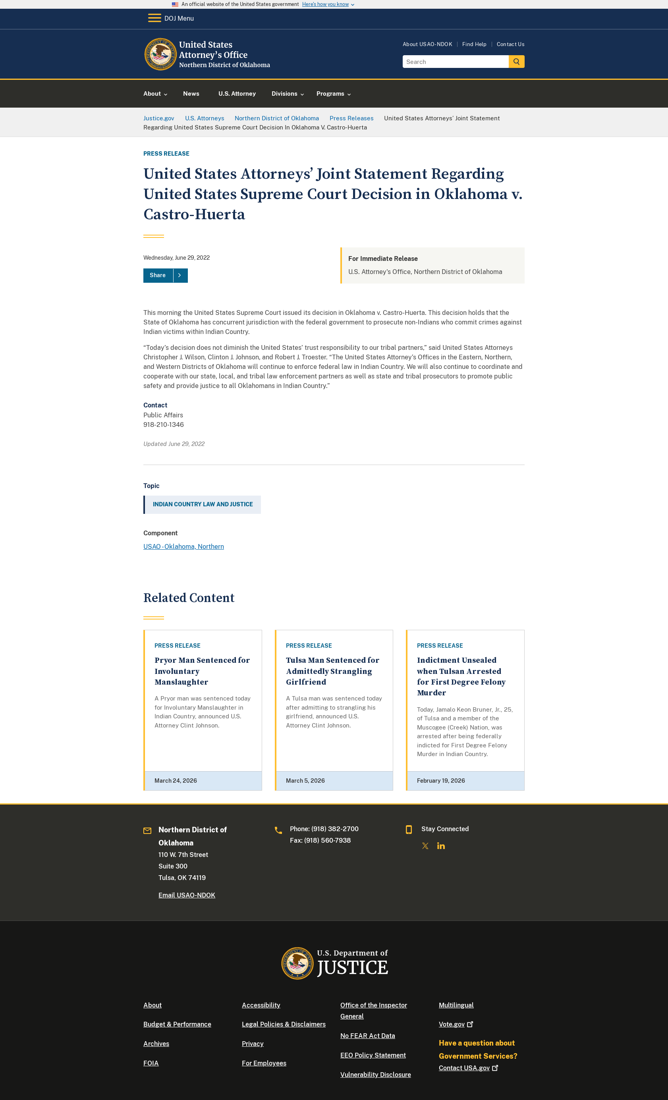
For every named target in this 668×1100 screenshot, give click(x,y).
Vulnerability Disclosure (375, 1075)
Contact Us (511, 44)
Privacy (253, 1044)
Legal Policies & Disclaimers (284, 1024)
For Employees (264, 1063)
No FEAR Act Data (367, 1036)
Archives (156, 1044)
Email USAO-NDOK (186, 895)
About (152, 1005)
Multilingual (456, 1005)
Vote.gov (457, 1024)
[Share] (165, 275)
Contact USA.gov (469, 1068)
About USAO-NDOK (427, 44)
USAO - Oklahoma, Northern (183, 546)
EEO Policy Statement (373, 1055)
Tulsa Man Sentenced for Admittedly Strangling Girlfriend (333, 671)
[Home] (207, 69)
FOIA (151, 1063)
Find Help (474, 44)
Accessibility (261, 1005)
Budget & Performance (177, 1024)
